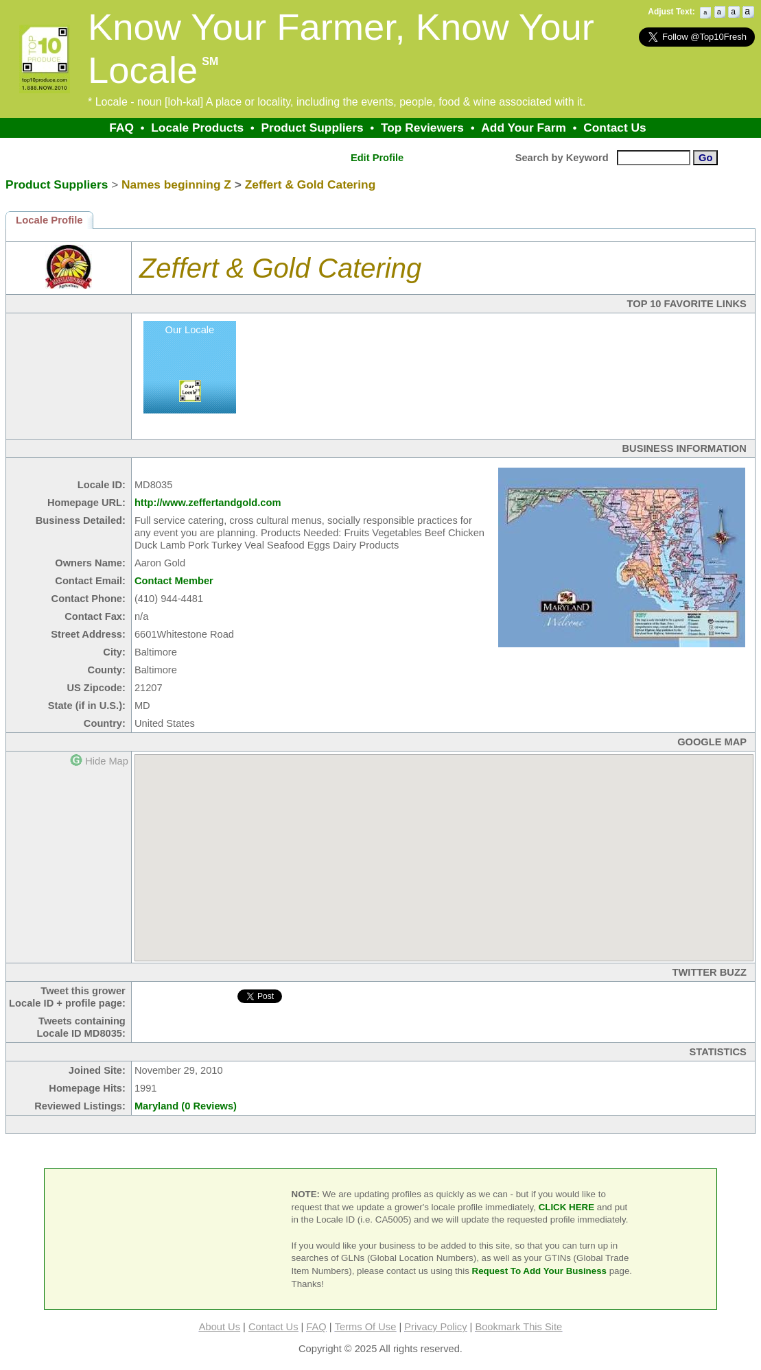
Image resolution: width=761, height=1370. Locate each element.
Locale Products (197, 127)
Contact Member (173, 580)
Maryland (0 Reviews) (185, 1106)
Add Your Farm (523, 127)
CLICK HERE (566, 1207)
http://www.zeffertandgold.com (207, 502)
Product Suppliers (312, 127)
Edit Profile (377, 157)
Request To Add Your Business (539, 1271)
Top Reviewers (422, 127)
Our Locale (190, 329)
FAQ (121, 127)
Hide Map (106, 761)
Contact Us (614, 127)
